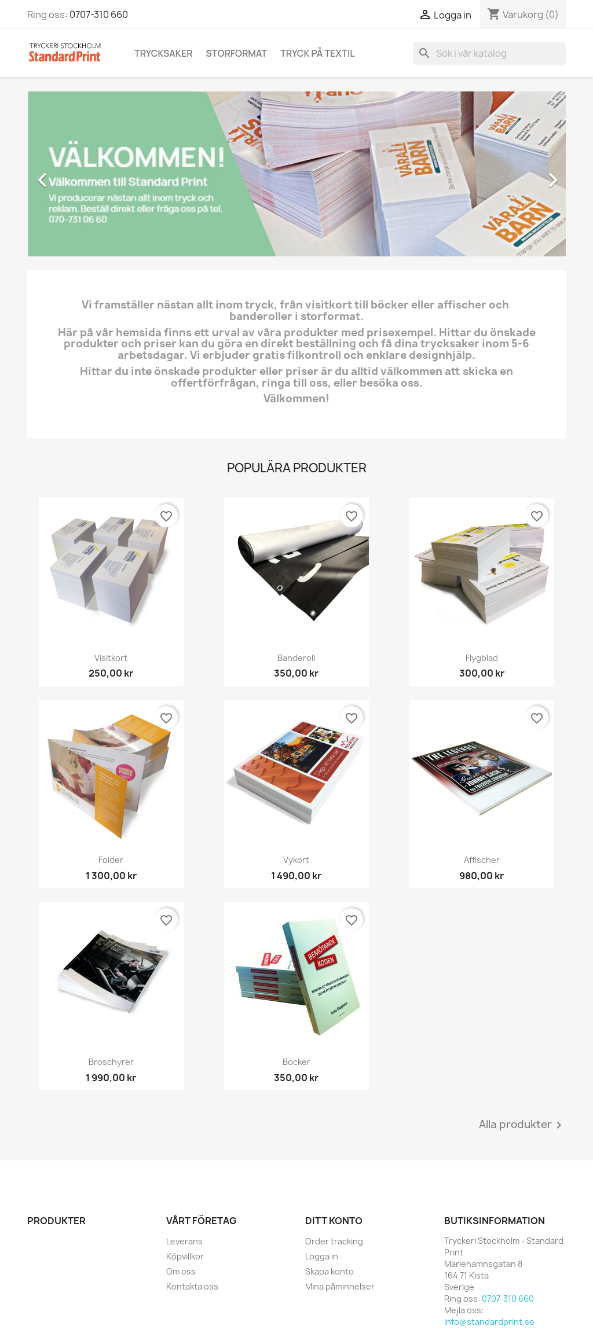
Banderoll (296, 657)
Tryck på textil (317, 53)
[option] (296, 173)
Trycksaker (163, 53)
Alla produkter (522, 1125)
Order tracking (334, 1241)
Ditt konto (334, 1220)
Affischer (482, 859)
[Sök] (489, 53)
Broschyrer (111, 1061)
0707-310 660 (98, 14)
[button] (67, 173)
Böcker (296, 1061)
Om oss (181, 1271)
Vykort (296, 859)
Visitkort (110, 657)
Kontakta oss (192, 1286)
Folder (110, 859)
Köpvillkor (185, 1256)
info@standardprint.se (489, 1321)
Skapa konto (329, 1271)
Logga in (321, 1256)
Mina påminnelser (340, 1286)
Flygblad (482, 657)
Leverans (184, 1241)
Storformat (237, 53)
